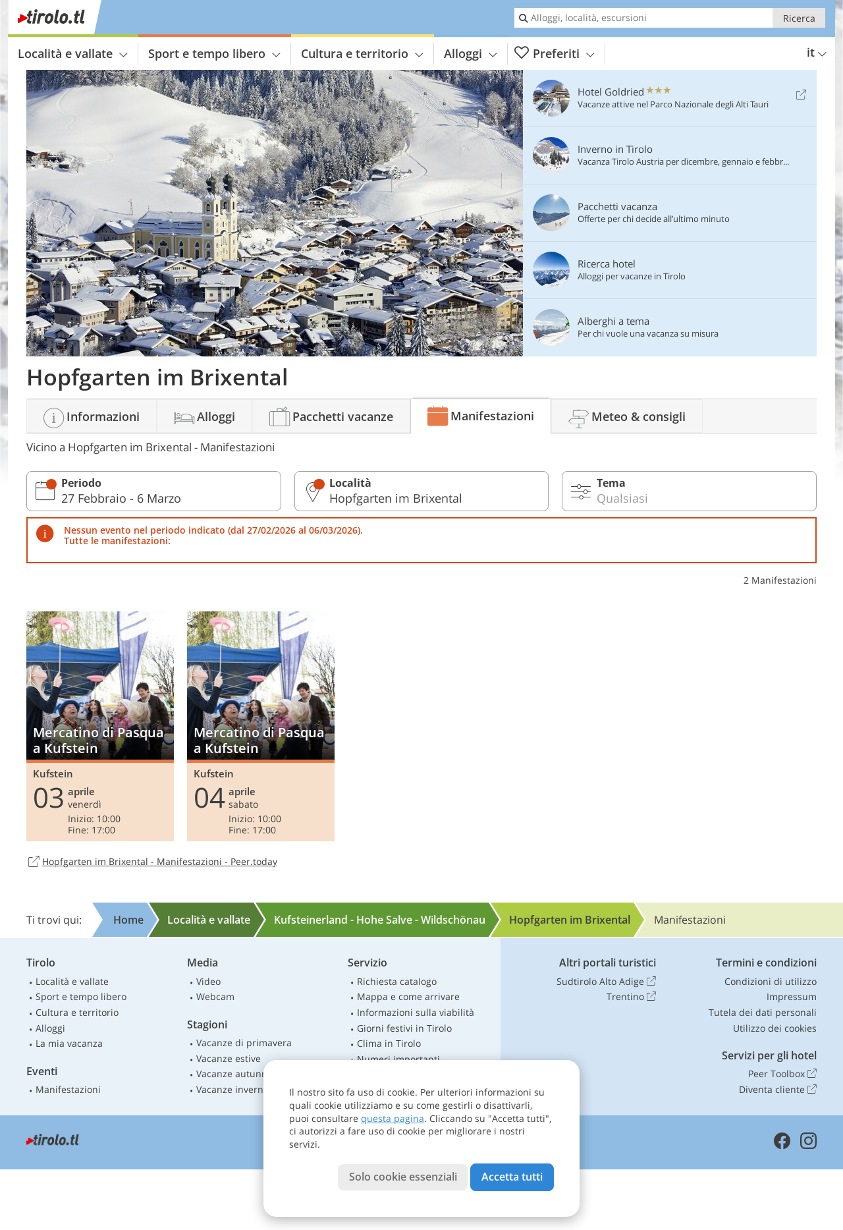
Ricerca (799, 18)
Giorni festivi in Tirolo (404, 1028)
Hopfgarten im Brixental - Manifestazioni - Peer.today (151, 862)
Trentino (631, 996)
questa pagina (392, 1118)
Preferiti (554, 54)
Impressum (792, 996)
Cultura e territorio (362, 53)
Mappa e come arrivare (408, 996)
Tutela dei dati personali (763, 1012)
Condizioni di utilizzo (770, 981)
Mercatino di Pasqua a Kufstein (100, 726)
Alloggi (470, 53)
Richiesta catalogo (397, 981)
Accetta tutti (512, 1176)
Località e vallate (73, 53)
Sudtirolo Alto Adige (606, 981)
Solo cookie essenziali (403, 1176)
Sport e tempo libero (214, 53)
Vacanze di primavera (244, 1042)
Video (208, 981)
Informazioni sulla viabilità (415, 1012)
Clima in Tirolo (389, 1043)
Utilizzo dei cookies (775, 1028)
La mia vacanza (69, 1043)
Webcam (215, 996)
